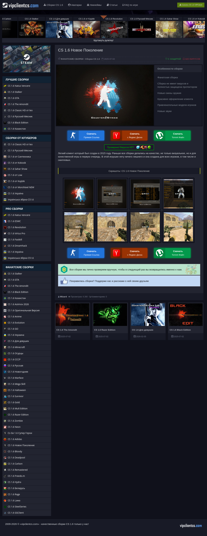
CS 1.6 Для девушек (142, 330)
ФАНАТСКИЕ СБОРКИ (72, 59)
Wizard (63, 296)
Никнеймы (94, 5)
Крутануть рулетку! (104, 40)
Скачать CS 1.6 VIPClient (191, 5)
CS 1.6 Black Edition (180, 330)
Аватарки (75, 5)
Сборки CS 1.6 (53, 5)
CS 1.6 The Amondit (66, 330)
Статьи (112, 5)
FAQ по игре (130, 5)
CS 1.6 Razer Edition (104, 330)
